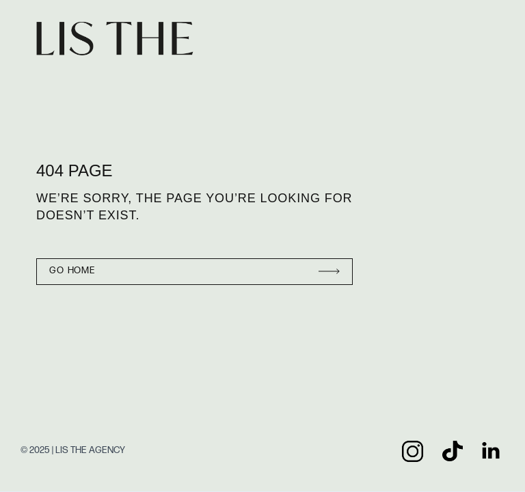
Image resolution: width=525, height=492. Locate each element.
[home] (120, 39)
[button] (485, 39)
